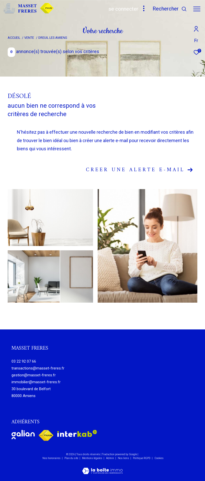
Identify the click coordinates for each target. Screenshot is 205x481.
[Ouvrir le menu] (197, 9)
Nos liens (124, 458)
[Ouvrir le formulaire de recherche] (170, 9)
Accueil (14, 38)
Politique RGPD (142, 458)
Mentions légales (92, 458)
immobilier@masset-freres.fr (36, 382)
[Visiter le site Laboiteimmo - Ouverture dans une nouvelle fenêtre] (102, 467)
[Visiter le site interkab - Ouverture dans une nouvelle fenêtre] (77, 433)
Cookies (159, 458)
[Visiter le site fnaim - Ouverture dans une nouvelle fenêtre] (46, 435)
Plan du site (71, 458)
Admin (110, 458)
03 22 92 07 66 (24, 361)
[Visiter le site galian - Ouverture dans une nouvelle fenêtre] (23, 434)
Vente (29, 38)
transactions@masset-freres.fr (38, 368)
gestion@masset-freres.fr (34, 375)
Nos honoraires (51, 458)
